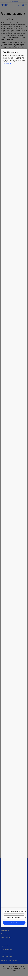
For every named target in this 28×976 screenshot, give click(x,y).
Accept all (14, 923)
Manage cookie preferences (14, 911)
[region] (14, 488)
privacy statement (6, 63)
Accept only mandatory (14, 917)
